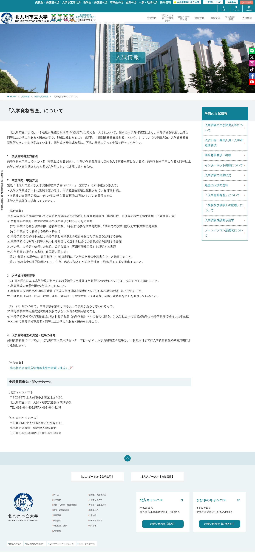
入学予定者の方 (71, 2)
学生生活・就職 (231, 18)
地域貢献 (199, 18)
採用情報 (165, 2)
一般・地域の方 (148, 2)
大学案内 (231, 2)
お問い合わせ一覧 (110, 547)
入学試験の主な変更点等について (224, 128)
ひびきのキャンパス (211, 500)
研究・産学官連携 (183, 18)
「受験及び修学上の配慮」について (224, 208)
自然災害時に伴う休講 (188, 2)
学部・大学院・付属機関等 (168, 18)
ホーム (57, 495)
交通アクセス (16, 547)
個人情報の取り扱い (43, 547)
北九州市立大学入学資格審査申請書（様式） (39, 367)
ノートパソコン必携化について (224, 233)
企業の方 (131, 2)
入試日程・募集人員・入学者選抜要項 (224, 143)
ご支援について (213, 2)
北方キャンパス (151, 500)
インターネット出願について (224, 165)
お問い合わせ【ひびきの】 (219, 524)
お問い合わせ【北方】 (163, 524)
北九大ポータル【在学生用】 (97, 476)
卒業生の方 (117, 2)
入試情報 (247, 18)
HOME (13, 96)
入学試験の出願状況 (218, 175)
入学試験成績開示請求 (219, 220)
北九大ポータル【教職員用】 (157, 476)
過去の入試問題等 (216, 185)
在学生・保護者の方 (95, 2)
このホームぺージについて (77, 547)
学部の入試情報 (41, 96)
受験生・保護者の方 (47, 2)
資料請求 (246, 2)
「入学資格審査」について (222, 195)
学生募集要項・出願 (218, 155)
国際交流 (215, 18)
